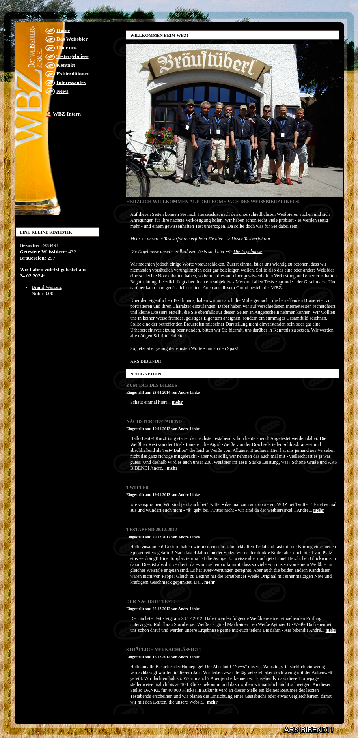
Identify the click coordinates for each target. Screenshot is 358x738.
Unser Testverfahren (250, 239)
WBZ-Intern (67, 114)
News (62, 91)
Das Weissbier (72, 39)
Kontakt (65, 65)
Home (63, 30)
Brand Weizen (46, 287)
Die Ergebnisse (247, 251)
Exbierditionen (73, 74)
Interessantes (71, 82)
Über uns (66, 48)
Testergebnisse (72, 56)
